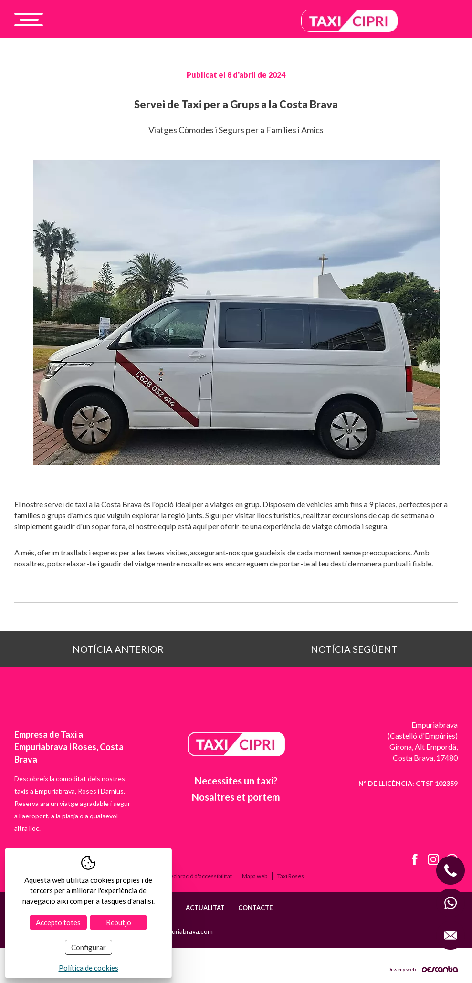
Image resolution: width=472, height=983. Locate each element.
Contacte (255, 907)
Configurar (88, 947)
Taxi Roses (290, 875)
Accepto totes (58, 922)
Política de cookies (88, 967)
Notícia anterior (118, 649)
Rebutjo (118, 922)
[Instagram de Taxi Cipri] (429, 861)
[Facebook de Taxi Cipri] (411, 861)
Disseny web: (423, 969)
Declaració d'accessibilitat (199, 875)
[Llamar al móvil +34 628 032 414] (450, 870)
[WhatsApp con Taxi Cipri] (450, 903)
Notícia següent (354, 649)
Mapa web (254, 875)
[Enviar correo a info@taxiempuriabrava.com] (450, 935)
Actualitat (205, 907)
